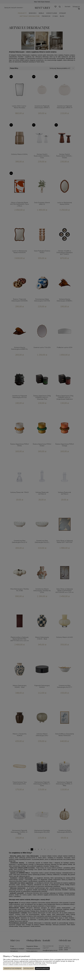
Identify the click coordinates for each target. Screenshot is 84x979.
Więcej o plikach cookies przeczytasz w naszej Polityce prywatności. (25, 964)
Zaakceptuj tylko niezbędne (12, 968)
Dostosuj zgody (28, 968)
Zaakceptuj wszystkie (42, 968)
